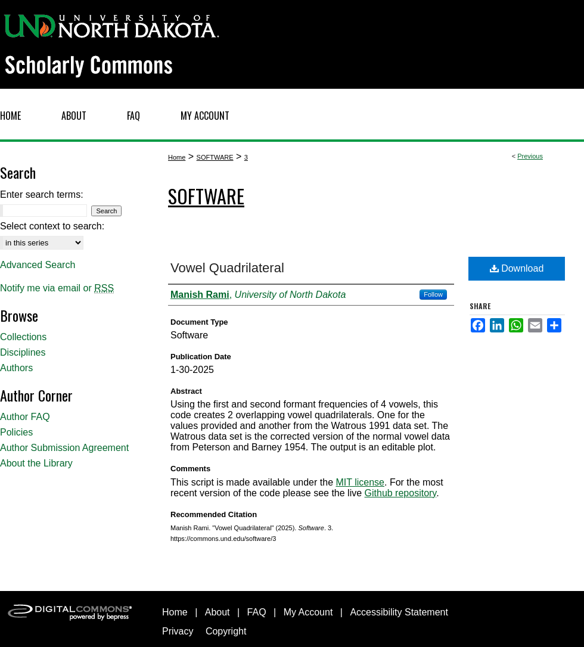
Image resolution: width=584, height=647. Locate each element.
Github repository (401, 493)
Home (176, 157)
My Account (308, 612)
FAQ (256, 612)
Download (517, 268)
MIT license (360, 482)
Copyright (226, 631)
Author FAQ (25, 417)
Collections (23, 337)
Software (206, 196)
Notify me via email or (57, 288)
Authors (16, 368)
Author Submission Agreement (64, 448)
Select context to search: (52, 226)
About (217, 612)
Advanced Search (37, 265)
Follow (433, 294)
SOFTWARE (215, 157)
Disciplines (22, 352)
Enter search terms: (41, 194)
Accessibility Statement (399, 612)
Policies (16, 432)
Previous (530, 156)
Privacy (177, 631)
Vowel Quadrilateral (227, 267)
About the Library (36, 463)
